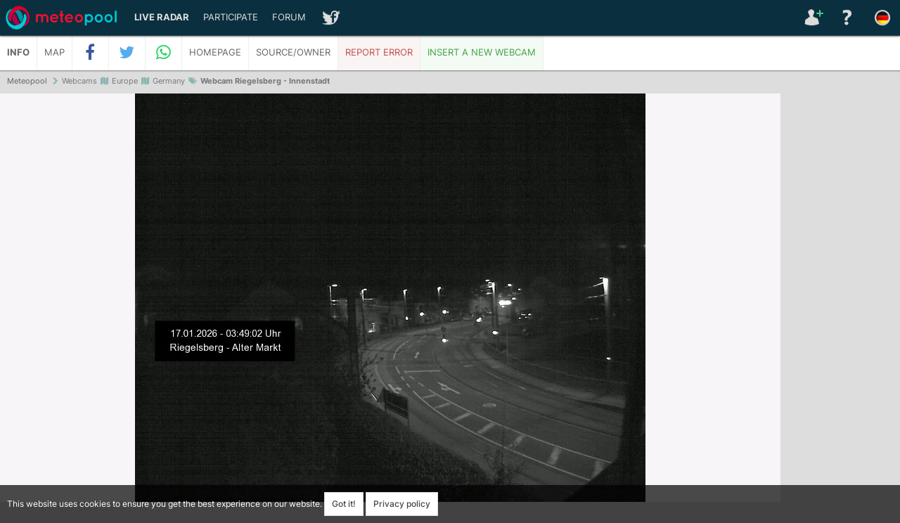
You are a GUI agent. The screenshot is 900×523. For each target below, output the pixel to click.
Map (54, 52)
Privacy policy (401, 503)
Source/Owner (293, 52)
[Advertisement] (840, 309)
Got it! (344, 503)
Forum (289, 17)
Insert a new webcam (482, 52)
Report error (379, 52)
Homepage (215, 52)
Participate (230, 17)
